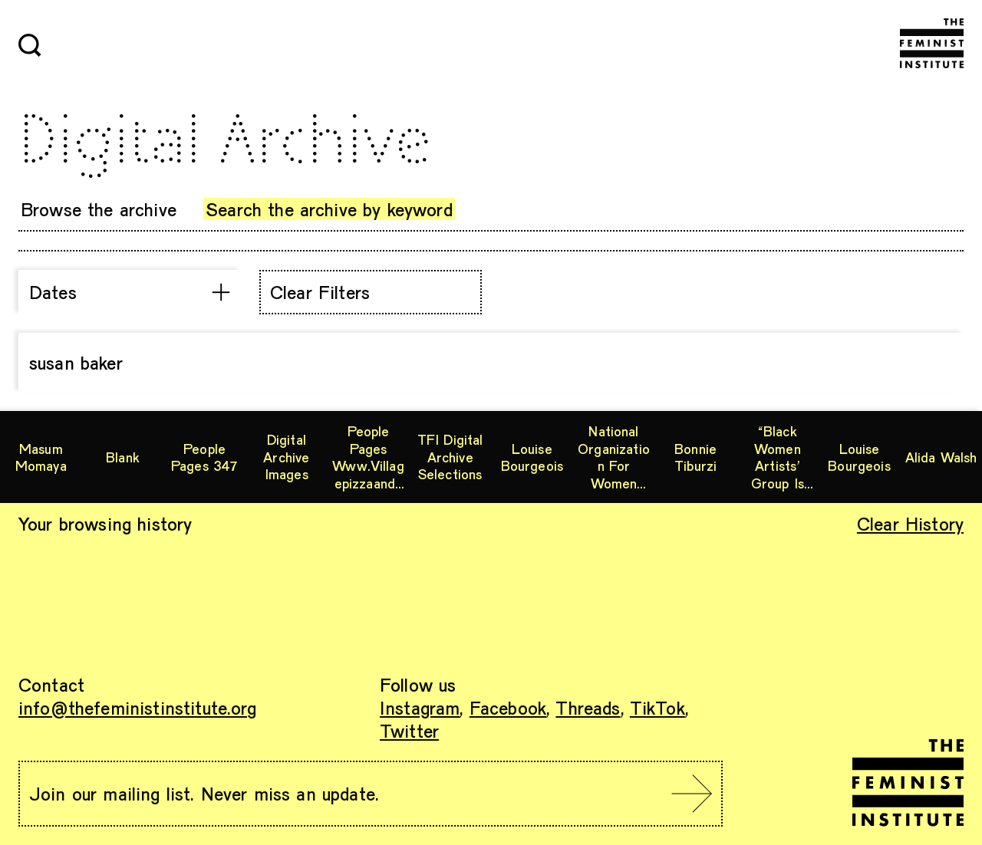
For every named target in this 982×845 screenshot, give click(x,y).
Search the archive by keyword (329, 209)
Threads (587, 707)
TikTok (657, 707)
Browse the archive (98, 209)
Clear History (910, 523)
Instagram (420, 707)
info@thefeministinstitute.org (137, 707)
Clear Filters (320, 292)
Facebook (508, 707)
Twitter (409, 730)
